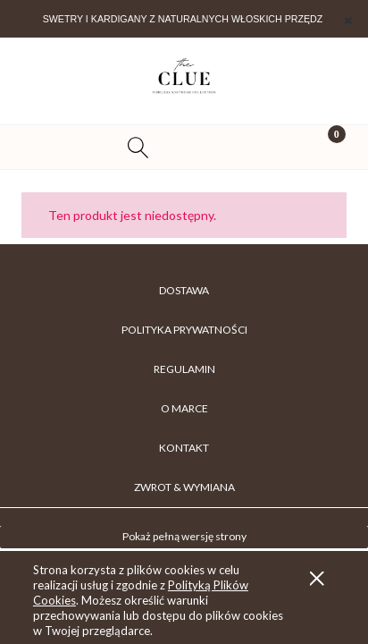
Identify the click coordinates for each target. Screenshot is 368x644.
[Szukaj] (138, 147)
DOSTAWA (184, 290)
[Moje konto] (230, 149)
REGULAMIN (184, 369)
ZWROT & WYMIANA (184, 487)
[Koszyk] (322, 147)
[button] (46, 147)
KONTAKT (184, 447)
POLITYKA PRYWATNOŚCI (184, 329)
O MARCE (184, 408)
